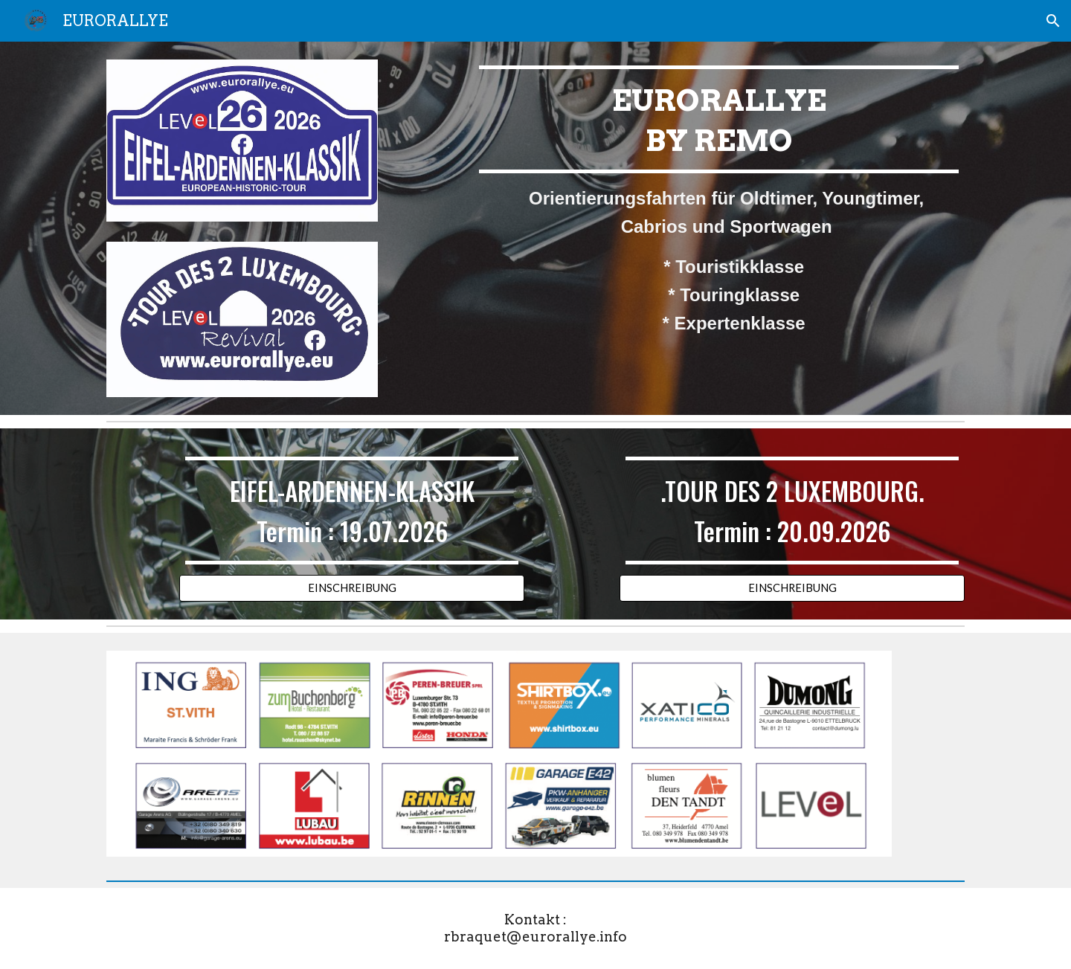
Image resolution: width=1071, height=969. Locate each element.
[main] (719, 201)
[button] (1053, 21)
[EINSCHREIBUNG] (352, 588)
